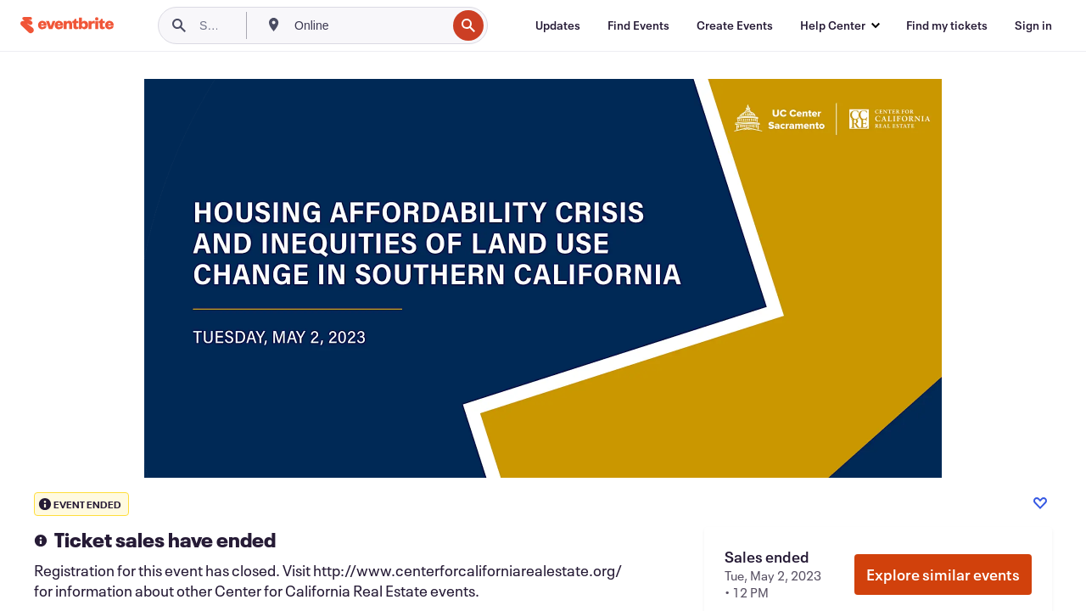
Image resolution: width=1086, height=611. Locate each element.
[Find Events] (638, 25)
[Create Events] (735, 25)
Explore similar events (943, 574)
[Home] (67, 25)
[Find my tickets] (947, 25)
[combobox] (368, 25)
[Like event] (1040, 503)
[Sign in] (1033, 25)
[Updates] (558, 25)
